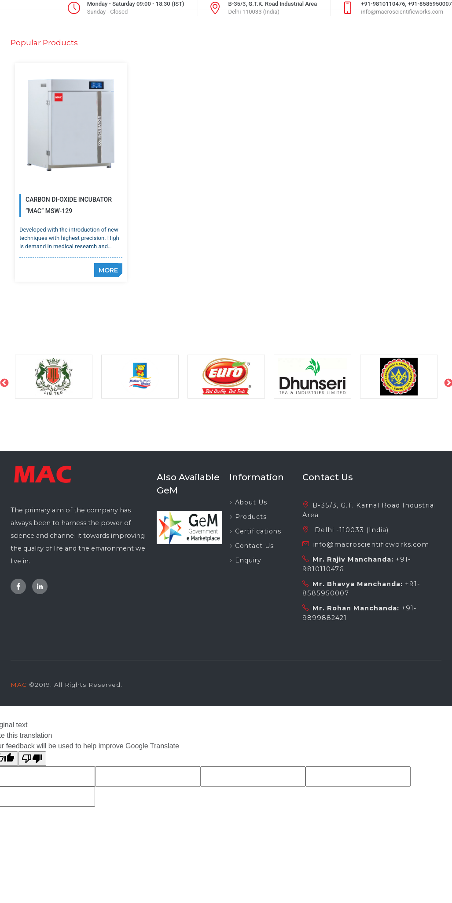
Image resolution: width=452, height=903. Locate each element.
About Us (251, 488)
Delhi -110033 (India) (350, 515)
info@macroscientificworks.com (370, 530)
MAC (19, 670)
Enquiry (248, 546)
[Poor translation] (32, 744)
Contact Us (254, 531)
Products (251, 502)
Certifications (258, 517)
